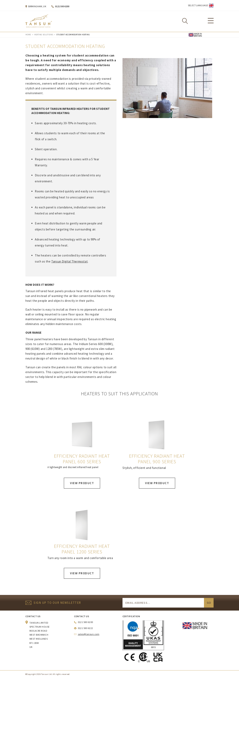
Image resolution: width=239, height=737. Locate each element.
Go (209, 603)
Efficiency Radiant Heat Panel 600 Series (82, 458)
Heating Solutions (43, 34)
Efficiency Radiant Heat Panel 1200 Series (82, 549)
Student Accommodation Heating (73, 34)
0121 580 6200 (62, 6)
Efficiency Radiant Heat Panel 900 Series (157, 458)
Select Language (198, 5)
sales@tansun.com (88, 634)
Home (28, 34)
